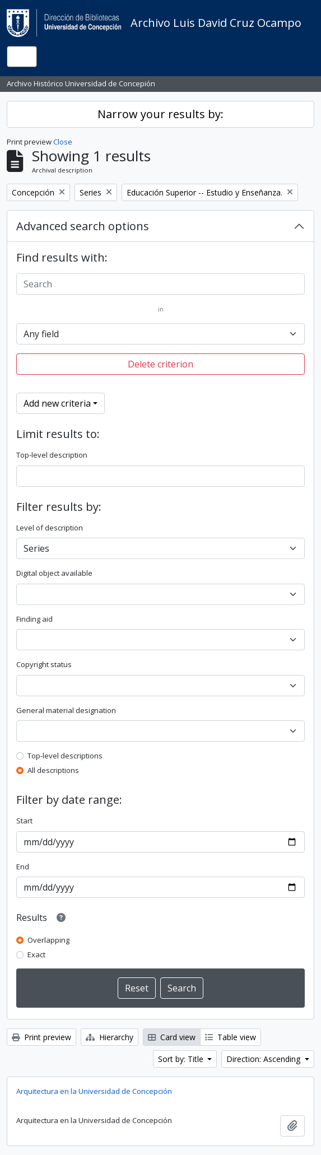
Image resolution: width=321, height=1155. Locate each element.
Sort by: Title (182, 1059)
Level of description (49, 528)
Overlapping (48, 940)
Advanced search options (82, 226)
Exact (36, 954)
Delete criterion (160, 364)
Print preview (41, 1037)
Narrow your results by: (160, 114)
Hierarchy (109, 1037)
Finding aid (34, 619)
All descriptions (53, 770)
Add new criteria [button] (57, 403)
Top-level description (51, 455)
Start (24, 821)
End (22, 866)
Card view (172, 1037)
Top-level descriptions (65, 756)
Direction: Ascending (264, 1059)
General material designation (66, 710)
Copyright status (44, 664)
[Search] (160, 284)
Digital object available (54, 573)
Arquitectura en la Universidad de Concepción (94, 1091)
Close (62, 142)
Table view (230, 1037)
